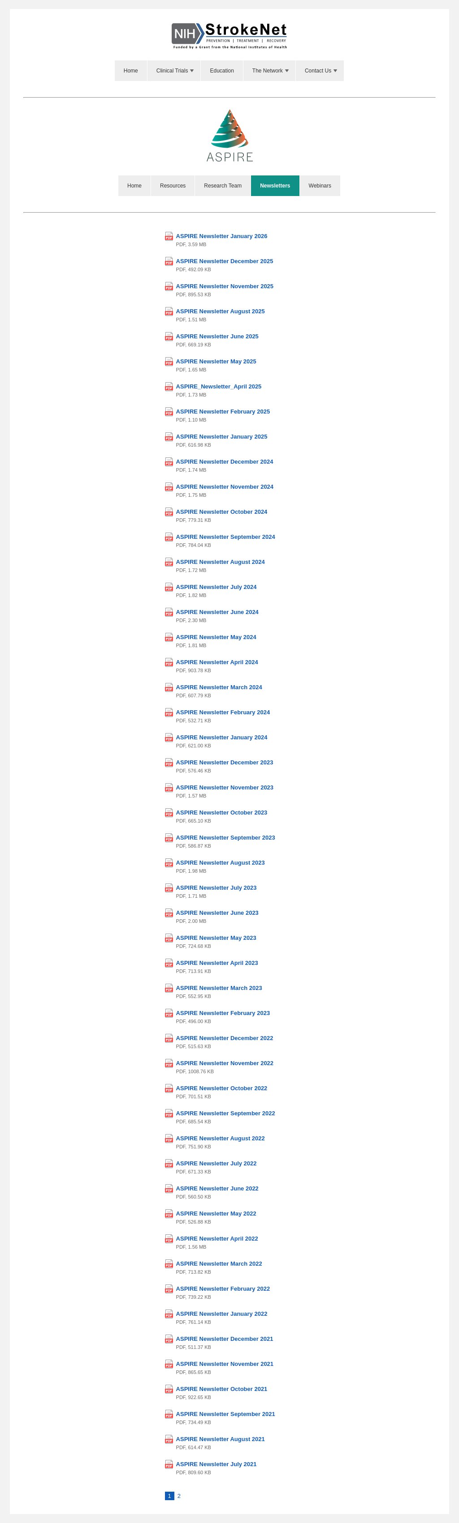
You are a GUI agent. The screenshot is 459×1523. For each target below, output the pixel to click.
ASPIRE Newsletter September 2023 (225, 837)
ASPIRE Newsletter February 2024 (223, 712)
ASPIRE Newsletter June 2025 (217, 336)
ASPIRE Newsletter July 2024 (216, 587)
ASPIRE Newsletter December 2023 (224, 762)
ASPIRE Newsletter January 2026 (222, 236)
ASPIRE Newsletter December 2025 (224, 261)
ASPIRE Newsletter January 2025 (222, 436)
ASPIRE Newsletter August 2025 (220, 311)
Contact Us (321, 70)
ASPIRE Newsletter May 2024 (216, 637)
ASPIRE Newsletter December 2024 (224, 461)
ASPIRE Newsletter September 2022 (225, 1113)
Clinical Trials (175, 70)
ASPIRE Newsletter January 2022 (222, 1313)
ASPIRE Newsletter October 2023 (222, 812)
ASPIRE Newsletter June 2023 (217, 912)
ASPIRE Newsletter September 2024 (225, 536)
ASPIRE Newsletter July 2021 (216, 1464)
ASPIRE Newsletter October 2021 (222, 1389)
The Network (271, 70)
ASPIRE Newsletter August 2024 (220, 562)
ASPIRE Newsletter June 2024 (217, 612)
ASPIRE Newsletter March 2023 (219, 988)
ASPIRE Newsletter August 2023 (220, 862)
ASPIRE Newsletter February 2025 (223, 411)
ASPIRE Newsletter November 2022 (224, 1063)
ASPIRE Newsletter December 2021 (224, 1338)
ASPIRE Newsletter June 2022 (217, 1188)
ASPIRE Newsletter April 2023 (217, 963)
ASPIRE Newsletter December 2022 (224, 1038)
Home (131, 71)
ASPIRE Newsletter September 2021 (225, 1414)
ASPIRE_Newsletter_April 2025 (219, 386)
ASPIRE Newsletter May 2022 (216, 1213)
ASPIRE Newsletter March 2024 (219, 687)
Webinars (320, 186)
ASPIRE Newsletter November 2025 (224, 286)
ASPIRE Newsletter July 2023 (216, 887)
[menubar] (229, 70)
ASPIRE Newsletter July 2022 (216, 1163)
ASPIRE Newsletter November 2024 (224, 486)
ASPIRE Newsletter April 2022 (217, 1238)
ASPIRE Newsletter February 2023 (223, 1013)
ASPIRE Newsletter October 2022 (222, 1088)
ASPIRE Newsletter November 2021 (224, 1364)
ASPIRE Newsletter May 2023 (216, 937)
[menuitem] (131, 70)
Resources (173, 186)
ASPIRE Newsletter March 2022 (219, 1263)
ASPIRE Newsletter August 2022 (220, 1138)
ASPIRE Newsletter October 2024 (222, 511)
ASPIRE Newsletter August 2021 (220, 1439)
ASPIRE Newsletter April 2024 (217, 662)
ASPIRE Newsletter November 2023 (224, 787)
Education (222, 71)
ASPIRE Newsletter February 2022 (223, 1288)
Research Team (223, 186)
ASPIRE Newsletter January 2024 (222, 737)
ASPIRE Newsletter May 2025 (216, 361)
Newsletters (275, 186)
